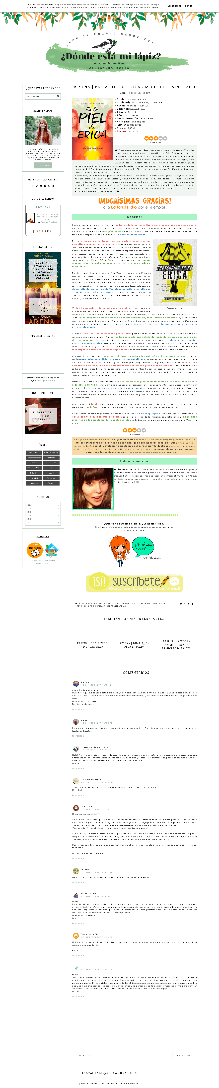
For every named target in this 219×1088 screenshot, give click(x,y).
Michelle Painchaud (153, 603)
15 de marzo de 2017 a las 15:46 (97, 872)
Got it (188, 6)
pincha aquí (49, 380)
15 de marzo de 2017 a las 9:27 (96, 809)
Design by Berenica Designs (125, 1083)
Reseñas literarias (115, 606)
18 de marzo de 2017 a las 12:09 (97, 970)
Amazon (134, 131)
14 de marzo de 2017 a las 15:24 (97, 685)
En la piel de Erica (110, 603)
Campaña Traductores (43, 560)
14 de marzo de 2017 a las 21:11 (96, 723)
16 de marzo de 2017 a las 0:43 (96, 896)
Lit (82, 966)
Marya (84, 720)
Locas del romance (91, 779)
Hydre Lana (87, 806)
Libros (136, 603)
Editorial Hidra (88, 603)
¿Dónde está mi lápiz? (90, 1083)
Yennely (85, 869)
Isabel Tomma (88, 893)
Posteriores (184, 1056)
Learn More (175, 6)
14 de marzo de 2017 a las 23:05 (97, 782)
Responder (78, 709)
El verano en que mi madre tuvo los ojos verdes (47, 217)
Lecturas (43, 207)
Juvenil (126, 603)
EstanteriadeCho (90, 934)
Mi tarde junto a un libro (94, 747)
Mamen (85, 682)
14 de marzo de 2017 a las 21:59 (97, 750)
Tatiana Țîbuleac (49, 222)
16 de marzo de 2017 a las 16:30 (96, 937)
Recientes (84, 1056)
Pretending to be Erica (89, 606)
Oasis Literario (43, 563)
